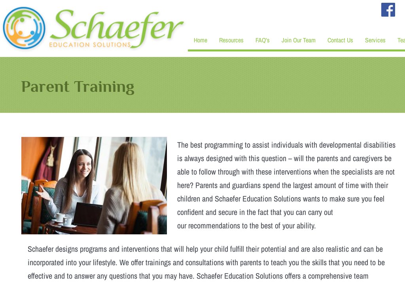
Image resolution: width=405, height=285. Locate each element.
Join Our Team (299, 40)
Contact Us (340, 40)
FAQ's (262, 40)
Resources (231, 40)
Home (200, 40)
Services (375, 40)
